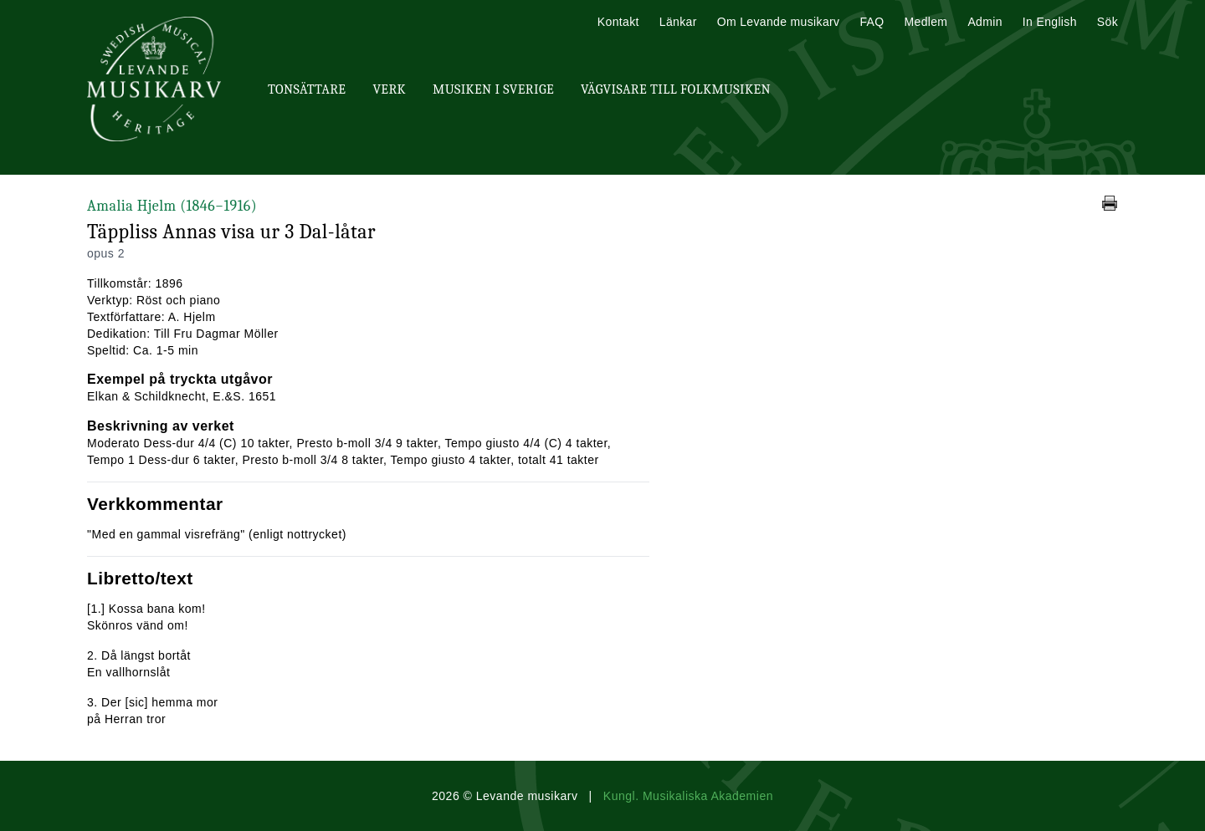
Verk (389, 89)
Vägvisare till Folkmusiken (676, 89)
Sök (1107, 21)
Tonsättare (307, 89)
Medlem (925, 21)
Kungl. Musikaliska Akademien (688, 796)
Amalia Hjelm (172, 206)
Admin (984, 21)
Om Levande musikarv (778, 21)
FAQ (871, 21)
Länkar (678, 21)
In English (1050, 21)
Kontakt (618, 21)
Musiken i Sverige (493, 89)
